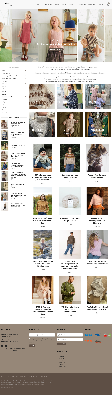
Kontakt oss (62, 366)
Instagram (62, 362)
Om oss (4, 112)
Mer (100, 4)
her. (91, 77)
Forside (61, 356)
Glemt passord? (79, 344)
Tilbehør (4, 89)
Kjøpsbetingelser (13, 376)
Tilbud (4, 94)
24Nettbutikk (10, 387)
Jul (3, 104)
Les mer (53, 346)
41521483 (9, 336)
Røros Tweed (6, 83)
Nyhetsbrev (43, 376)
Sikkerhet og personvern (28, 376)
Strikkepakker (6, 73)
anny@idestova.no (10, 339)
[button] (110, 35)
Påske (4, 107)
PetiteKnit (5, 86)
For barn (4, 99)
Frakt (3, 376)
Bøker (4, 91)
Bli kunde (61, 358)
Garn (3, 70)
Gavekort (5, 109)
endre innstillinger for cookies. (36, 384)
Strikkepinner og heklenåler (10, 78)
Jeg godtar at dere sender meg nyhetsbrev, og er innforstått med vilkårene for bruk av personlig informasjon (41, 341)
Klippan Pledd (6, 102)
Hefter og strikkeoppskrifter (10, 76)
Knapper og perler (7, 96)
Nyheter (4, 81)
